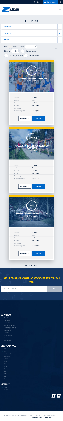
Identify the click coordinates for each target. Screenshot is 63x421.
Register (6, 390)
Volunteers (7, 323)
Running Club (8, 330)
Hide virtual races (31, 56)
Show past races (28, 51)
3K (5, 376)
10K (5, 351)
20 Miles (6, 364)
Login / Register (50, 2)
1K (5, 378)
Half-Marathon (8, 354)
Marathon (7, 356)
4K (5, 371)
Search (37, 2)
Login (5, 387)
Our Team (7, 320)
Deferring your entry (10, 328)
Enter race (38, 118)
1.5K (5, 373)
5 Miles (6, 359)
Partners (6, 333)
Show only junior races (13, 56)
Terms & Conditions (36, 417)
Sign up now (54, 289)
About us (7, 318)
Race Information (24, 118)
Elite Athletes (8, 335)
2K (5, 369)
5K (5, 349)
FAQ (5, 337)
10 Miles (6, 361)
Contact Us (7, 340)
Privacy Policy (48, 417)
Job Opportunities (9, 325)
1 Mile (6, 366)
